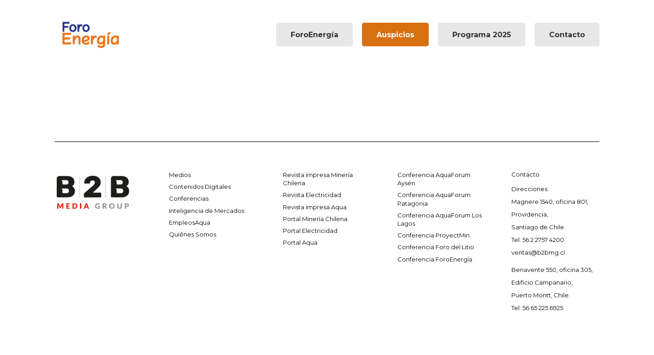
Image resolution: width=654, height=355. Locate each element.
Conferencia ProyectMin (433, 235)
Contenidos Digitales (200, 186)
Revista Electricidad (312, 194)
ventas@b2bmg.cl (538, 252)
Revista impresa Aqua (315, 207)
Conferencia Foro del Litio (435, 247)
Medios (180, 174)
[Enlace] (90, 34)
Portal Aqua (300, 242)
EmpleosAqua (189, 222)
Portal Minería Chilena (315, 218)
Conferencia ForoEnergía (434, 259)
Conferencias (188, 198)
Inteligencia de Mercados (206, 210)
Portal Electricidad (310, 230)
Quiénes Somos (192, 234)
